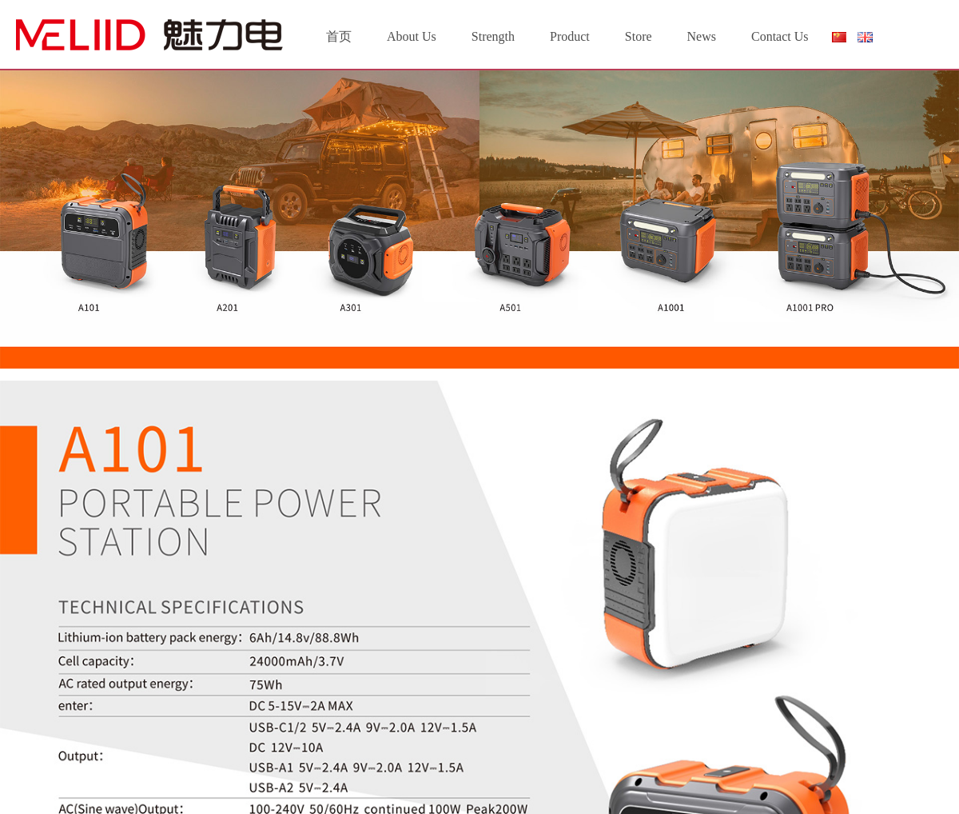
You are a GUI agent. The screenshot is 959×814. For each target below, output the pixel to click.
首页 (339, 36)
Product (570, 36)
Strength (493, 36)
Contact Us (780, 36)
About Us (411, 36)
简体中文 (838, 41)
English (865, 37)
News (701, 36)
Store (638, 36)
